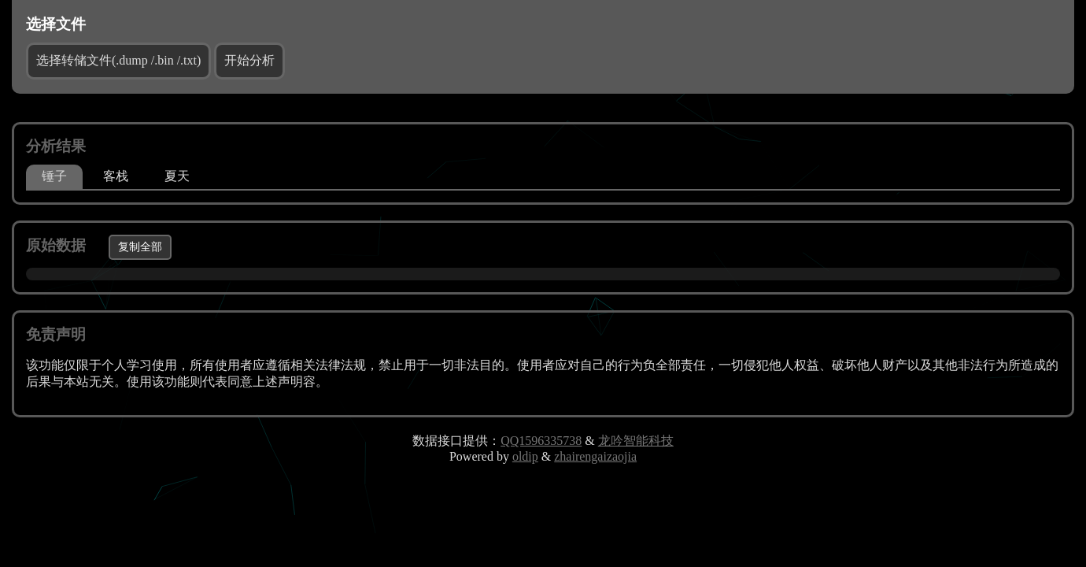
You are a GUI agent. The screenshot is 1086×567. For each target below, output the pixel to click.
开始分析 (249, 60)
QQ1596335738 (541, 440)
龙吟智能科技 (636, 440)
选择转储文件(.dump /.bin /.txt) (118, 60)
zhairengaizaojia (595, 456)
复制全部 (140, 246)
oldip (525, 456)
